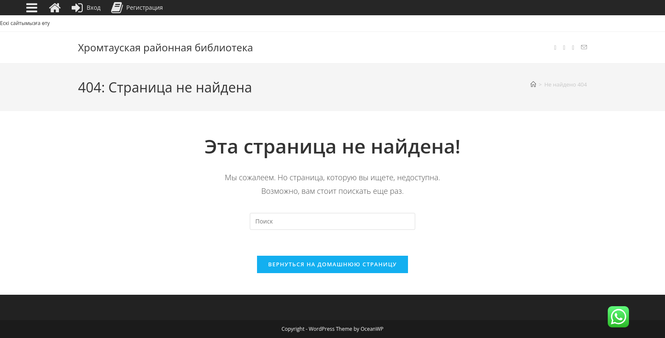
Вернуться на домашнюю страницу (332, 264)
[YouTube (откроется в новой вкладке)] (573, 48)
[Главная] (533, 84)
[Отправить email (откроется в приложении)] (584, 47)
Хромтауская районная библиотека (165, 47)
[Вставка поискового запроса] (332, 221)
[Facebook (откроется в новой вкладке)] (555, 48)
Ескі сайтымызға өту (25, 23)
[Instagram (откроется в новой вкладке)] (564, 48)
